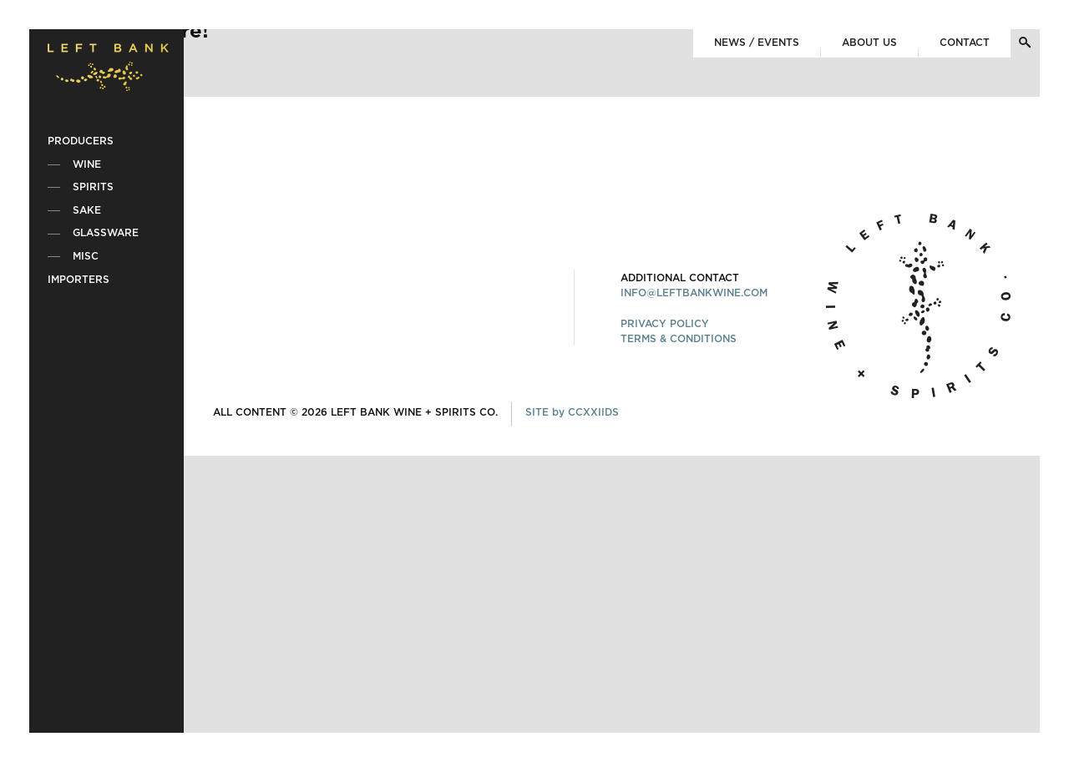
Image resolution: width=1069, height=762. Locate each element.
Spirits (93, 187)
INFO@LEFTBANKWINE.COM (694, 293)
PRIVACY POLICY (665, 324)
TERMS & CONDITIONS (679, 339)
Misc (86, 256)
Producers (81, 141)
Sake (87, 210)
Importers (78, 280)
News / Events (756, 43)
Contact (965, 43)
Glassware (106, 233)
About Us (869, 43)
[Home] (108, 70)
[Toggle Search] (1025, 42)
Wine (87, 164)
